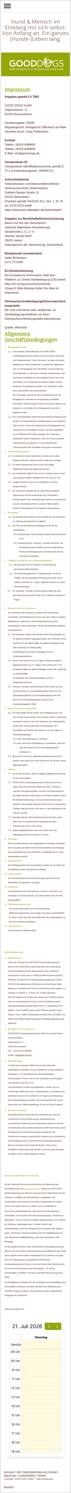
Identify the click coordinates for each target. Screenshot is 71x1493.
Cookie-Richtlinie (27, 1475)
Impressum (9, 1472)
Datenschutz (10, 1475)
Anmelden (9, 1487)
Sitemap (42, 1475)
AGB (19, 1472)
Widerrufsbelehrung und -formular (40, 1472)
